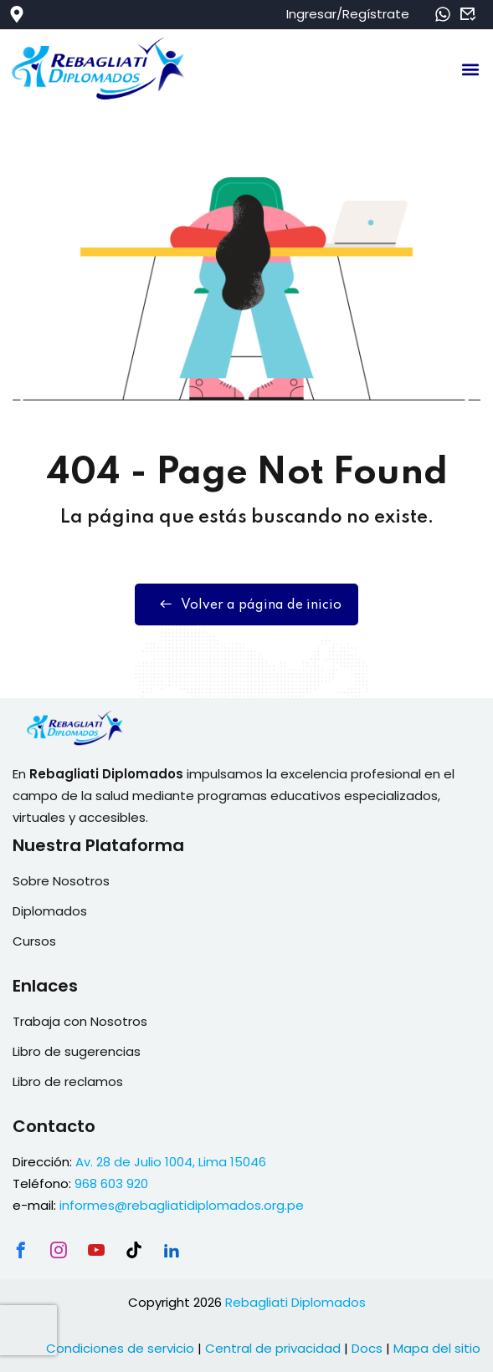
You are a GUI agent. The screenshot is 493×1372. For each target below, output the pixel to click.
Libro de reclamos (68, 1081)
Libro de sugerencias (77, 1051)
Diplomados (50, 911)
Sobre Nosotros (61, 881)
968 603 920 (111, 1183)
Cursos (34, 941)
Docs (367, 1348)
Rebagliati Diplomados (295, 1302)
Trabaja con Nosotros (80, 1021)
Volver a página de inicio (246, 604)
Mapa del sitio (436, 1348)
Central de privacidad (273, 1348)
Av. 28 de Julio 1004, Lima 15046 (170, 1162)
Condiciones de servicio (120, 1348)
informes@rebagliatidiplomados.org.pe (181, 1205)
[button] (471, 70)
